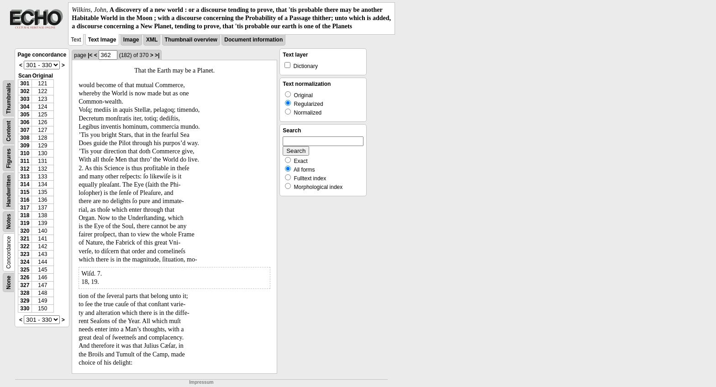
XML (152, 40)
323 (24, 254)
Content (8, 130)
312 (24, 169)
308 (24, 138)
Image (131, 40)
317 (24, 207)
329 (24, 301)
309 (24, 145)
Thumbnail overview (191, 40)
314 (24, 184)
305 (24, 114)
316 (24, 200)
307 (24, 130)
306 (24, 122)
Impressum (201, 382)
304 (24, 107)
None (8, 282)
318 (24, 215)
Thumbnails (8, 98)
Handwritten (8, 190)
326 (24, 277)
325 (24, 270)
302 (24, 91)
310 (24, 153)
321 (24, 238)
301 (24, 83)
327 (24, 285)
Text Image (102, 40)
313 (24, 176)
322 (24, 246)
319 (24, 223)
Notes (8, 221)
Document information (253, 40)
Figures (8, 158)
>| (157, 55)
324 (24, 262)
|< (90, 55)
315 (24, 192)
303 (24, 99)
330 (24, 308)
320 (24, 231)
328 (24, 293)
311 (24, 161)
